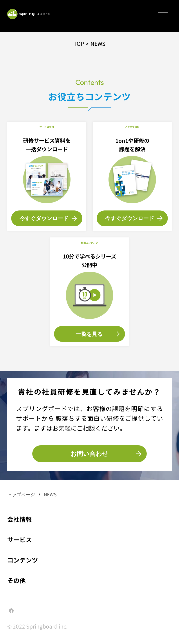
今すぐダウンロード (48, 218)
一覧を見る (98, 334)
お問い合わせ (106, 453)
